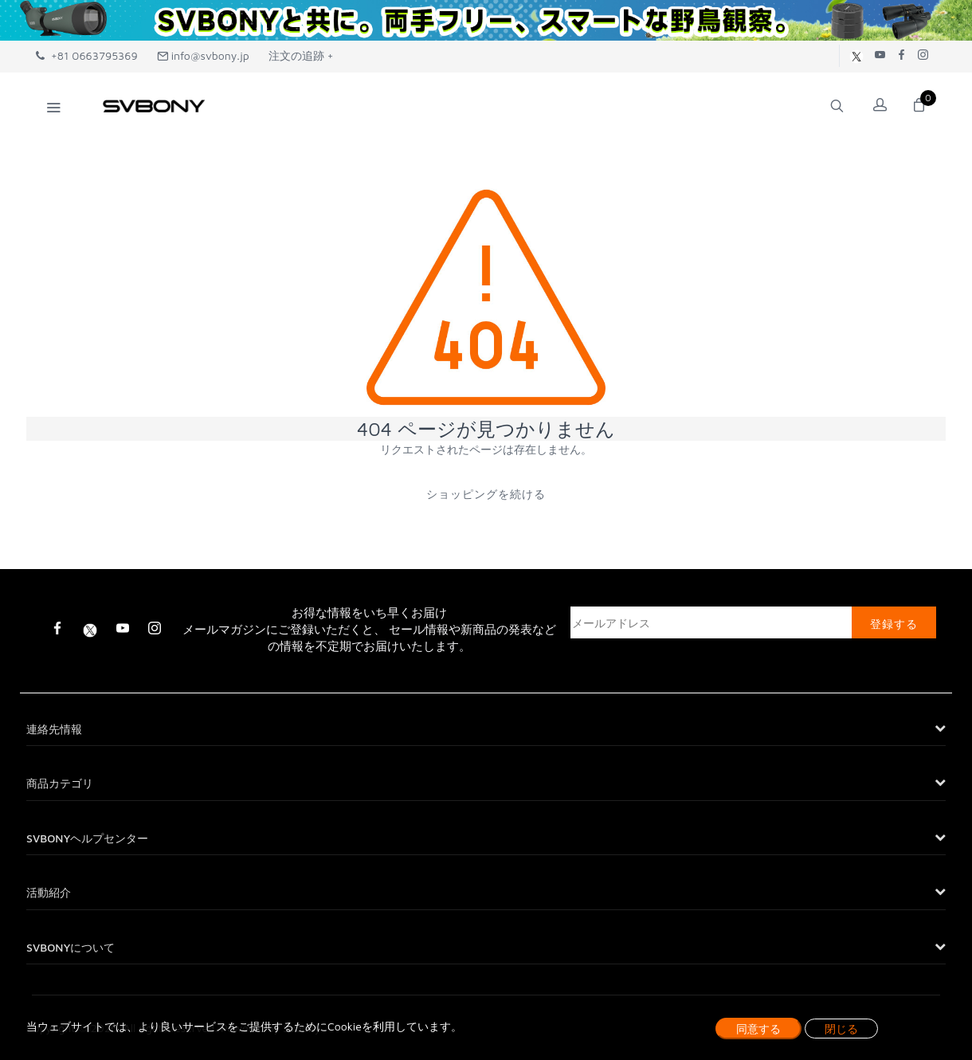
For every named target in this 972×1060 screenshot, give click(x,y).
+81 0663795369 (87, 55)
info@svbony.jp (203, 55)
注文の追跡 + (301, 55)
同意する (758, 1028)
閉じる (841, 1028)
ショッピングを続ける (486, 494)
